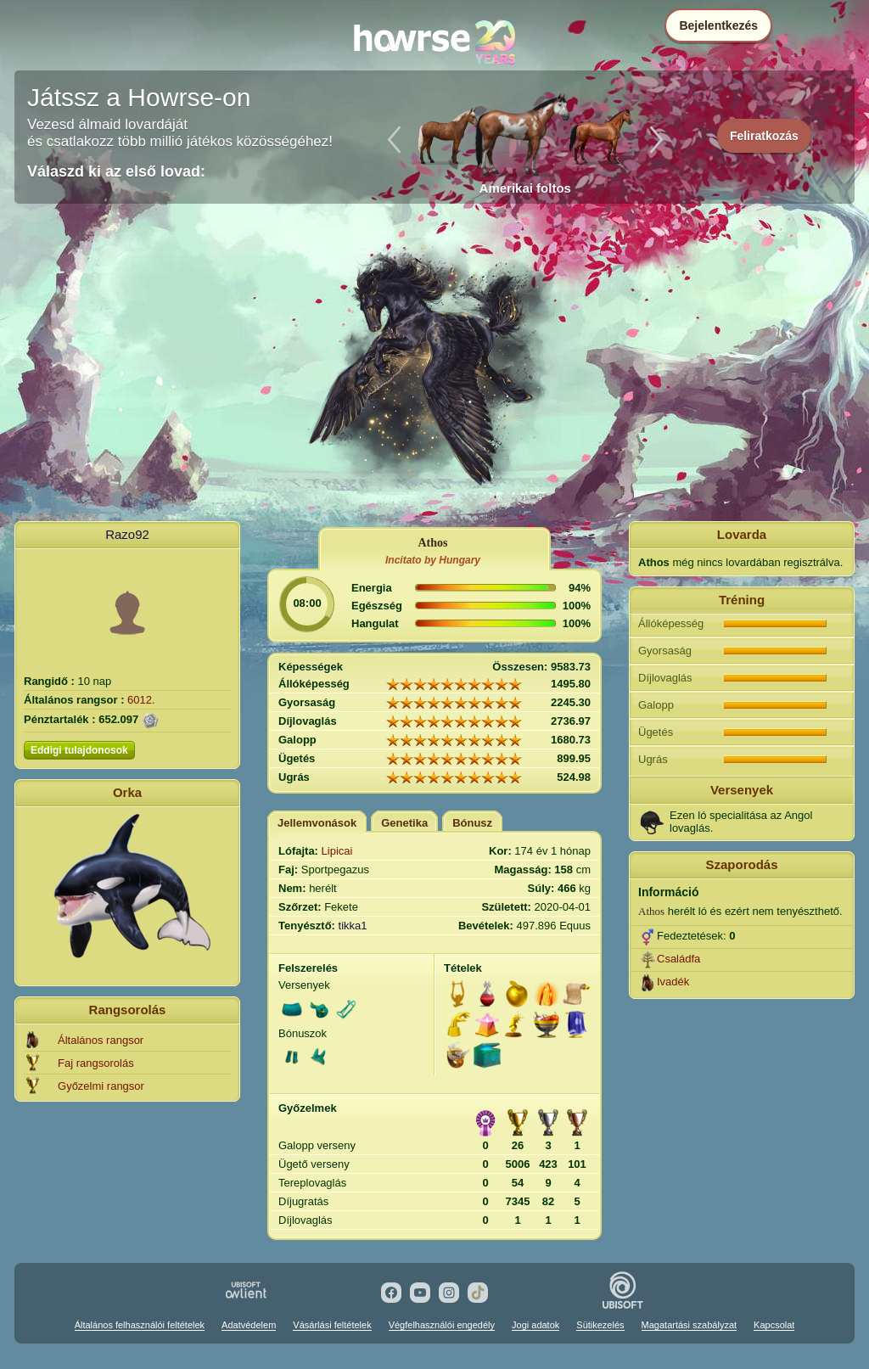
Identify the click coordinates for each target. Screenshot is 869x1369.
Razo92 (127, 534)
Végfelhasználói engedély (442, 1325)
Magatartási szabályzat (689, 1325)
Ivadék (673, 981)
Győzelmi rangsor (101, 1086)
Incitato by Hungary (432, 560)
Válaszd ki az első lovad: (116, 171)
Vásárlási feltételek (332, 1325)
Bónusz (472, 822)
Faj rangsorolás (96, 1063)
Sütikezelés (600, 1325)
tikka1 (353, 925)
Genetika (404, 822)
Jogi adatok (535, 1325)
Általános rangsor (100, 1040)
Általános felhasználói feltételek (140, 1325)
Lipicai (337, 850)
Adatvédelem (248, 1325)
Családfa (678, 958)
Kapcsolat (774, 1325)
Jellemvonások (317, 822)
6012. (141, 699)
